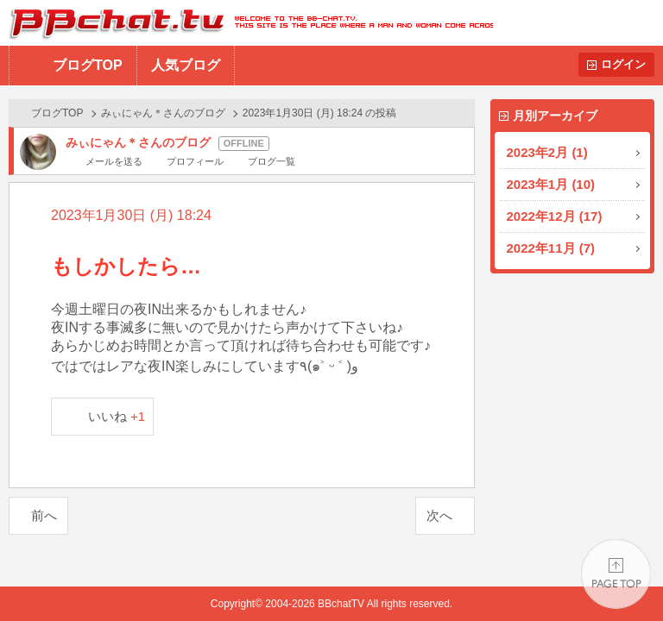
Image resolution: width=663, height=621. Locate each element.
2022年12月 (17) (555, 216)
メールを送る (113, 161)
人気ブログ (185, 65)
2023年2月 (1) (547, 152)
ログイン (623, 64)
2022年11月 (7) (551, 248)
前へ (44, 515)
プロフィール (195, 161)
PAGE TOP (616, 574)
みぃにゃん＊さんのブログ (163, 113)
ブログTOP (88, 65)
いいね (117, 416)
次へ (439, 515)
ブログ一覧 (271, 161)
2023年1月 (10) (551, 184)
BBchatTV (246, 23)
